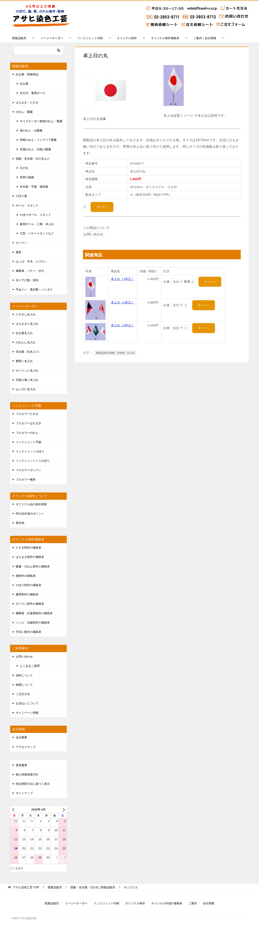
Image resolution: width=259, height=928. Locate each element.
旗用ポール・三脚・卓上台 (37, 224)
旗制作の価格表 (26, 575)
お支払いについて (27, 703)
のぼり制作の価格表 (28, 585)
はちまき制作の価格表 (30, 557)
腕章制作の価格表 (27, 594)
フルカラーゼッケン (28, 470)
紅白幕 (24, 83)
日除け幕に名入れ (27, 379)
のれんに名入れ (26, 342)
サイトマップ (24, 793)
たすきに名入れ (26, 314)
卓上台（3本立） (123, 325)
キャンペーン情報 (27, 712)
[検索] (38, 50)
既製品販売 (19, 38)
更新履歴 (21, 765)
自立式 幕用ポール (32, 93)
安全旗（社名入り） (28, 351)
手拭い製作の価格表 (28, 631)
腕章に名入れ (24, 361)
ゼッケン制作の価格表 (30, 603)
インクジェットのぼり (30, 451)
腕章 (18, 252)
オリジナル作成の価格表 (166, 903)
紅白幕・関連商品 (27, 74)
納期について (24, 684)
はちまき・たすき (27, 102)
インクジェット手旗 (28, 442)
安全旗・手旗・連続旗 (34, 186)
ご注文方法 (23, 694)
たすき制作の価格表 (28, 547)
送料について (24, 675)
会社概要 (21, 737)
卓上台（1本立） (123, 279)
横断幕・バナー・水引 (30, 270)
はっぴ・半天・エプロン (31, 261)
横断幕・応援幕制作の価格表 (34, 613)
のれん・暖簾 (24, 111)
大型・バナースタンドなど (37, 233)
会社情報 (208, 903)
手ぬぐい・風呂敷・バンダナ (34, 289)
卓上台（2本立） (123, 302)
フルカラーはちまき (28, 423)
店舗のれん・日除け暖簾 (35, 149)
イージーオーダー (51, 38)
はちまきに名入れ (27, 323)
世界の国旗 (27, 177)
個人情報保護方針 (27, 774)
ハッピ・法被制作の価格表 (33, 622)
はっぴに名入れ (26, 389)
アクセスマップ (26, 747)
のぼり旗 (21, 196)
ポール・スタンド (27, 205)
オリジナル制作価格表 (165, 38)
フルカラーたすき (27, 413)
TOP (26, 887)
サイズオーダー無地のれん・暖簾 (41, 121)
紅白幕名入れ (24, 333)
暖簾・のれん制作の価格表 (33, 566)
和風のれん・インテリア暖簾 (38, 139)
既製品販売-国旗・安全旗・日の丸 (115, 352)
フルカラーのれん (27, 432)
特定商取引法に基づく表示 (33, 783)
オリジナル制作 (127, 38)
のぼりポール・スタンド (35, 214)
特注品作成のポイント (30, 513)
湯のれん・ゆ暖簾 (31, 130)
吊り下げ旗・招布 (27, 280)
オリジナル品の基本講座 (31, 504)
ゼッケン (21, 242)
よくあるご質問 (30, 665)
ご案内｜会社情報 (204, 38)
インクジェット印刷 (90, 38)
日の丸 (24, 168)
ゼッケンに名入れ (27, 370)
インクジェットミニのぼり (33, 460)
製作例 (20, 522)
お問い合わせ (24, 656)
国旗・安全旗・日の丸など (33, 158)
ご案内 (192, 903)
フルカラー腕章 (26, 479)
